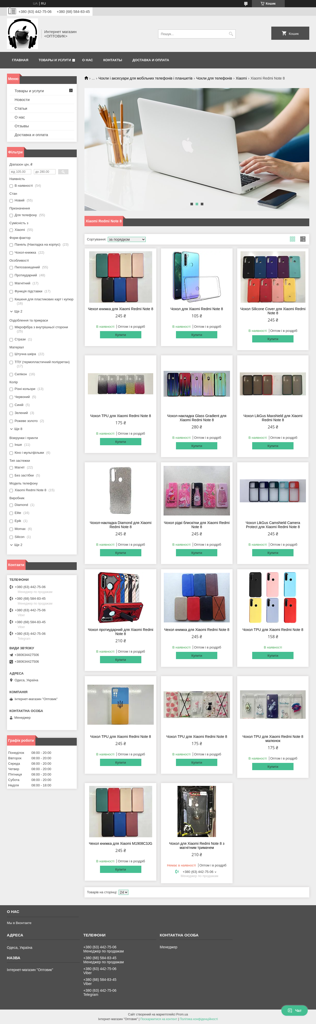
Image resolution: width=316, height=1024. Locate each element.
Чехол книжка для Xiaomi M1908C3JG (120, 843)
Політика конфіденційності (199, 1019)
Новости (22, 99)
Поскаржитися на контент (158, 1019)
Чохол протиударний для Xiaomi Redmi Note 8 (120, 632)
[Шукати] (231, 33)
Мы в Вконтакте (19, 923)
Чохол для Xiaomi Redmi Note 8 (197, 309)
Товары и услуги (55, 60)
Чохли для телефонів (214, 78)
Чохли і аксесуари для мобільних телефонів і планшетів (145, 78)
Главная (20, 60)
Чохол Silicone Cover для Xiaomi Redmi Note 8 (272, 311)
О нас (87, 60)
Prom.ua (182, 1014)
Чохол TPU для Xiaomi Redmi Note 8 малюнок (273, 738)
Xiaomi (241, 78)
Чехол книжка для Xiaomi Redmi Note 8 (120, 309)
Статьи (21, 108)
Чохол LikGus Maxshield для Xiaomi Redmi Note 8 (272, 418)
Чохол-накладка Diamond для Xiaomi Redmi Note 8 (120, 525)
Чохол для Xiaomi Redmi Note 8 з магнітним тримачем (197, 845)
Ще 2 (18, 311)
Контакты (112, 60)
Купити (120, 335)
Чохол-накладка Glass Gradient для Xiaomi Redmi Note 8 (196, 418)
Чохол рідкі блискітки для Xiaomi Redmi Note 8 (196, 525)
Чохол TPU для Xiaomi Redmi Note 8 (120, 416)
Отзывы (22, 126)
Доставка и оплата (151, 60)
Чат (295, 1010)
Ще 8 (18, 429)
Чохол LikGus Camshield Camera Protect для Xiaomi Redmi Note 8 (273, 525)
